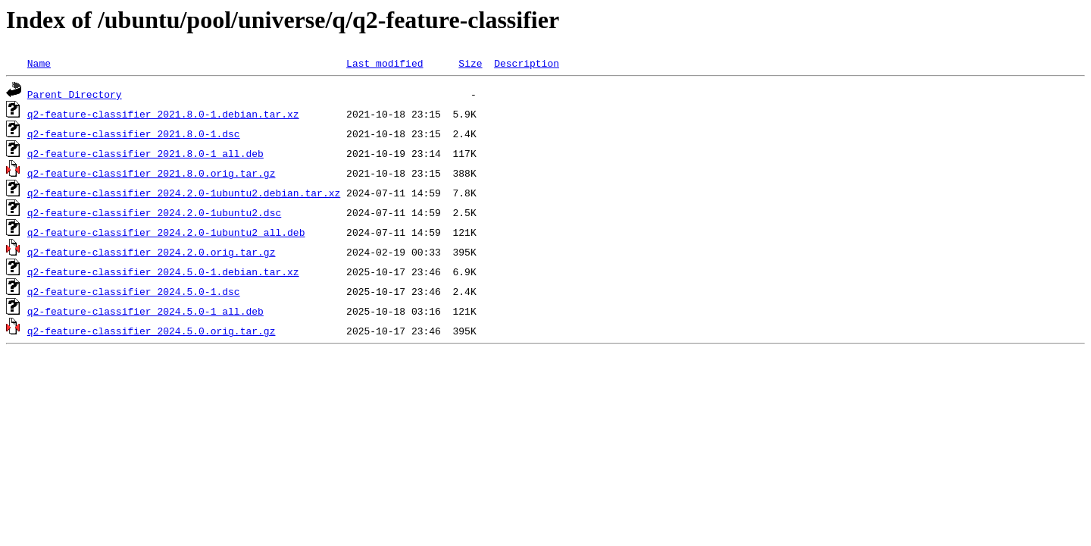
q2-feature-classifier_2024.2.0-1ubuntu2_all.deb (166, 232)
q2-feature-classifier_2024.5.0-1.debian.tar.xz (163, 271)
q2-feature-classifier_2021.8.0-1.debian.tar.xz (163, 114)
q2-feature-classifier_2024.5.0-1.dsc (133, 291)
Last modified (384, 63)
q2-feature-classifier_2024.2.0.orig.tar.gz (151, 252)
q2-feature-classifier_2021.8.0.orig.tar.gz (151, 173)
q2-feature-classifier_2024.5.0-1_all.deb (145, 311)
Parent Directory (74, 94)
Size (470, 63)
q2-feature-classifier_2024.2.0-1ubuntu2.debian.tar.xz (183, 192)
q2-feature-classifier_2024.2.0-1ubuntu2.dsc (154, 212)
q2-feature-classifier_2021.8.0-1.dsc (133, 133)
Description (526, 63)
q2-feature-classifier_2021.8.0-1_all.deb (145, 153)
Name (39, 63)
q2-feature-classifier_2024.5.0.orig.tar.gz (151, 330)
